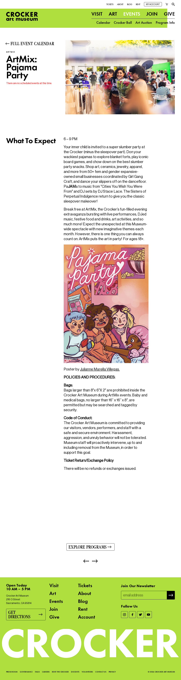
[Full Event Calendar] (33, 43)
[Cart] (167, 4)
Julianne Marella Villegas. (100, 369)
